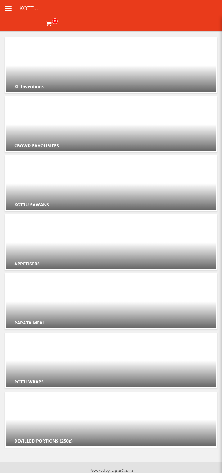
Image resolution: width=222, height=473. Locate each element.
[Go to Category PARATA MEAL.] (111, 301)
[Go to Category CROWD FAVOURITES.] (111, 124)
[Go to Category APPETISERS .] (111, 242)
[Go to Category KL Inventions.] (111, 65)
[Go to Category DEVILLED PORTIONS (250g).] (111, 420)
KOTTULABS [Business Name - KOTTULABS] (33, 8)
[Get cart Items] (51, 23)
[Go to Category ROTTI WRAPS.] (111, 360)
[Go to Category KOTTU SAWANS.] (111, 183)
